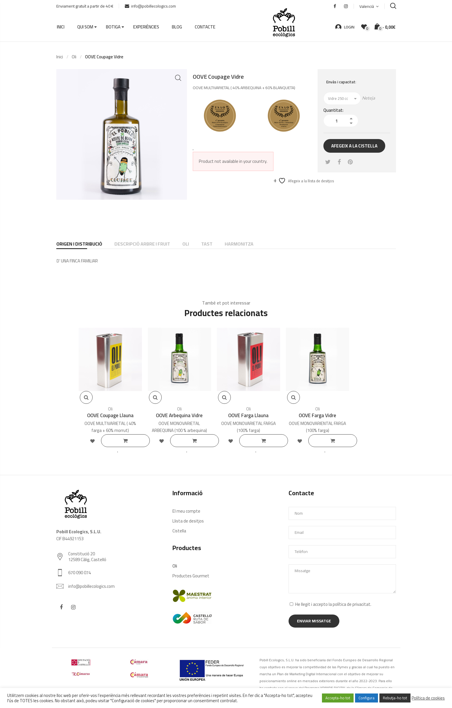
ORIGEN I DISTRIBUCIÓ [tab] (79, 243)
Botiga (113, 27)
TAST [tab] (207, 243)
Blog (177, 27)
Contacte (205, 27)
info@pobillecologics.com (150, 6)
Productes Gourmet (190, 576)
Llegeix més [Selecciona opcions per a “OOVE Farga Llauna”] (265, 440)
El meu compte (186, 511)
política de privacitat (351, 604)
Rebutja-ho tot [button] (395, 697)
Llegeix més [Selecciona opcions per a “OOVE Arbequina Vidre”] (196, 440)
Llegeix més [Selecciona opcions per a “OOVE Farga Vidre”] (334, 440)
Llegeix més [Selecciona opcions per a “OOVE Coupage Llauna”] (127, 440)
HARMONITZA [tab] (239, 243)
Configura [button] (366, 697)
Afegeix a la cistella (354, 146)
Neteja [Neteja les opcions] (368, 97)
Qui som (85, 27)
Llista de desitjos (188, 521)
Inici (60, 27)
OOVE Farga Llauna (248, 415)
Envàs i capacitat (340, 81)
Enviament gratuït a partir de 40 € (84, 6)
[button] (178, 78)
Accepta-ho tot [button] (337, 697)
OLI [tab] (185, 243)
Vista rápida (86, 397)
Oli (74, 57)
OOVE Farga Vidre (317, 415)
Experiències (146, 27)
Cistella (179, 531)
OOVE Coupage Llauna (110, 415)
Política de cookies (428, 698)
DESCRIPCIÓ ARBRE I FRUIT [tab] (142, 243)
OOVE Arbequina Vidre (179, 415)
